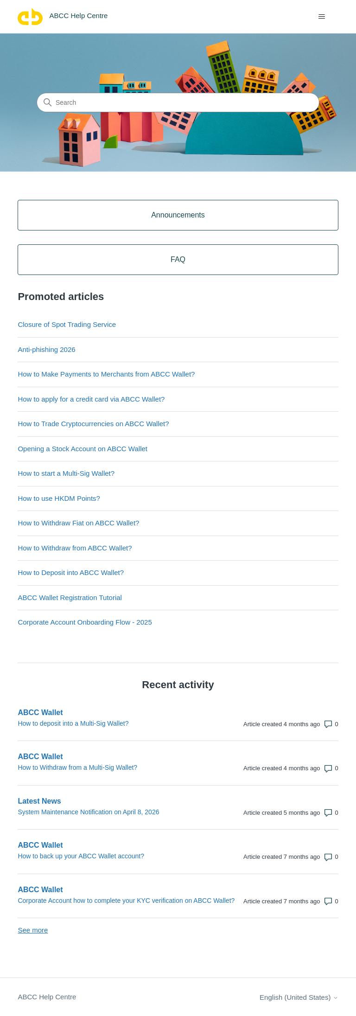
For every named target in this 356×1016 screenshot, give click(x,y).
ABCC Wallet (40, 712)
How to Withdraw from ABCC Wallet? (75, 548)
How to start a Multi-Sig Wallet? (66, 473)
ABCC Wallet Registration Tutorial (70, 597)
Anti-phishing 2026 (46, 349)
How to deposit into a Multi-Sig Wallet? (73, 723)
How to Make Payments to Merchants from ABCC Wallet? (106, 374)
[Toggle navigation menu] (321, 16)
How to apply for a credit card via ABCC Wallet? (91, 399)
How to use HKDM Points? (59, 498)
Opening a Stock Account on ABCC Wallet (82, 449)
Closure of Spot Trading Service (67, 324)
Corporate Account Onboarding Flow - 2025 (85, 622)
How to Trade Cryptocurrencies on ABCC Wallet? (93, 424)
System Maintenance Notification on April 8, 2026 (88, 812)
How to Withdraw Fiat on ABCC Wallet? (78, 523)
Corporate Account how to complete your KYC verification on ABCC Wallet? (126, 900)
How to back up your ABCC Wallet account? (81, 856)
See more (33, 930)
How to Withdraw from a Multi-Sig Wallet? (77, 767)
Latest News (39, 801)
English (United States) (299, 997)
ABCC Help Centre (47, 997)
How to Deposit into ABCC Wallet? (71, 572)
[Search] (178, 102)
